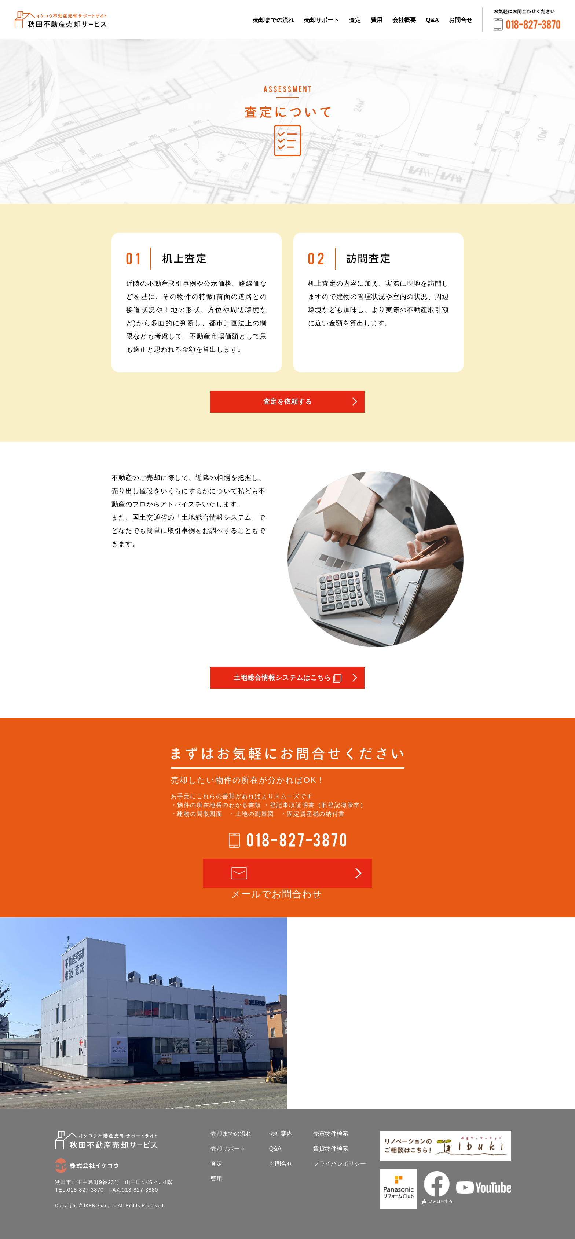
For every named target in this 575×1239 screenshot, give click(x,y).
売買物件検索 (330, 1133)
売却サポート (321, 20)
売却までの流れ (273, 20)
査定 (355, 20)
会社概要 (404, 20)
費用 (376, 20)
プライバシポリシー (339, 1164)
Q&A (432, 20)
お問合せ (460, 20)
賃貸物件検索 (330, 1148)
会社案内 (281, 1133)
